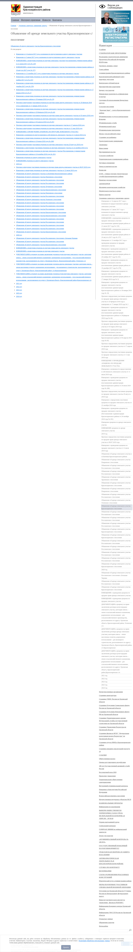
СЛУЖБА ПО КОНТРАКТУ (109, 867)
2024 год (19, 296)
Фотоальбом (103, 926)
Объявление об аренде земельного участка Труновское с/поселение (39, 186)
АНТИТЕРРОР (104, 184)
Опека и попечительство (108, 166)
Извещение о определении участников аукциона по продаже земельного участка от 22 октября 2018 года (52, 148)
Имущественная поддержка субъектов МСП (115, 799)
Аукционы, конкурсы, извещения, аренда (33, 26)
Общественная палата (107, 759)
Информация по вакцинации (109, 807)
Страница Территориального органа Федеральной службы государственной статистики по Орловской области (113, 720)
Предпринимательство (107, 152)
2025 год (19, 293)
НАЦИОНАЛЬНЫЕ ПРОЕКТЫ (111, 803)
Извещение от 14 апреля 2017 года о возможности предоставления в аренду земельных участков (49, 54)
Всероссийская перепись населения (112, 796)
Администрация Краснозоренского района (114, 73)
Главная (15, 20)
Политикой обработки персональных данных (94, 941)
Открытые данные (106, 919)
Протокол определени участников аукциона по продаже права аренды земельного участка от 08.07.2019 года (53, 167)
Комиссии (102, 170)
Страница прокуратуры (107, 695)
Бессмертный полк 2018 (107, 772)
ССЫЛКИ (103, 755)
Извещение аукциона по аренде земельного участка (33, 157)
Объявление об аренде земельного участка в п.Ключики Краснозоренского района (44, 174)
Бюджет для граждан (106, 90)
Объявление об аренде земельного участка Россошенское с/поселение (40, 180)
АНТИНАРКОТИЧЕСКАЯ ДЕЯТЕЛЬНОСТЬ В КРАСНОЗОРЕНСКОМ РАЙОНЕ (111, 861)
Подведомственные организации (111, 692)
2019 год (19, 164)
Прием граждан (104, 195)
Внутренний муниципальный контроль (113, 786)
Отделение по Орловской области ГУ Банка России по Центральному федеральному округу (115, 893)
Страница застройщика (107, 137)
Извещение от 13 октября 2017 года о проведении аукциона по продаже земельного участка (47, 73)
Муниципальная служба (108, 123)
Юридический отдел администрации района (115, 881)
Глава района (104, 69)
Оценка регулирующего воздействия (112, 762)
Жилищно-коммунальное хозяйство (112, 187)
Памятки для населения (108, 180)
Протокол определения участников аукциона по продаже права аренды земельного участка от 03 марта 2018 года (55, 115)
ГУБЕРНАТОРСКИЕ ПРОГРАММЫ (112, 53)
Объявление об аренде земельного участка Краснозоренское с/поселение (36, 46)
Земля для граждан (106, 836)
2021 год (19, 283)
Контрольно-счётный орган (109, 83)
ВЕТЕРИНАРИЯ (105, 871)
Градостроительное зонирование (111, 141)
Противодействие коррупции (109, 87)
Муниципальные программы (109, 130)
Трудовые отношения (107, 163)
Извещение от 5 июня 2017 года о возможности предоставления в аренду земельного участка (48, 57)
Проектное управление (107, 776)
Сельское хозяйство (106, 156)
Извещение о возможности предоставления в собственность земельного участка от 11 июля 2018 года (51, 135)
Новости (46, 20)
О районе (102, 49)
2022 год (19, 287)
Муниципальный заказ (107, 126)
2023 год (19, 290)
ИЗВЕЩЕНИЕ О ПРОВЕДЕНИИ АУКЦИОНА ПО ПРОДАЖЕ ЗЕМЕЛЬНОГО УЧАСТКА (47, 132)
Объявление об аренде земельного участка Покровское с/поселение (39, 177)
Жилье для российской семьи (110, 134)
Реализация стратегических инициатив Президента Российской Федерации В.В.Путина (113, 59)
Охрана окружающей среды (109, 822)
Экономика (103, 145)
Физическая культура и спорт (110, 191)
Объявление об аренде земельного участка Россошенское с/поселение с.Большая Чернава (47, 238)
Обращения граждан (106, 922)
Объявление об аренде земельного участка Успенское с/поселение (38, 199)
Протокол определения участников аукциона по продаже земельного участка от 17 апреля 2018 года (50, 125)
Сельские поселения (106, 107)
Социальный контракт (107, 826)
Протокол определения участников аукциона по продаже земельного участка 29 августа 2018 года (49, 144)
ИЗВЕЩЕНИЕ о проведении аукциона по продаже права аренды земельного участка (45, 248)
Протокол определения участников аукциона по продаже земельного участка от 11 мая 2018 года (49, 128)
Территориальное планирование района (113, 159)
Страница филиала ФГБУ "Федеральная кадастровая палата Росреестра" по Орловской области (114, 736)
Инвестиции (103, 148)
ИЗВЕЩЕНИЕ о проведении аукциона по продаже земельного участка (40, 251)
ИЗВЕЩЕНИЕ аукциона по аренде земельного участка (35, 161)
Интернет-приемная (30, 20)
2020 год (19, 235)
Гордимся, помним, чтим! (108, 66)
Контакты (57, 20)
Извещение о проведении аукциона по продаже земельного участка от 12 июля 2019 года (46, 170)
